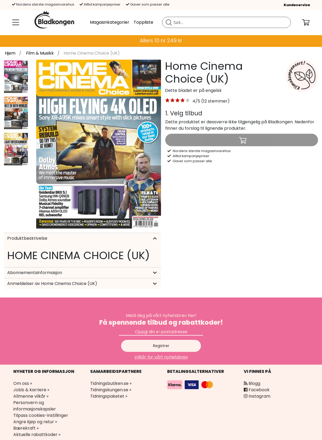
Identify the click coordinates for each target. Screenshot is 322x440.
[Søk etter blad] (169, 22)
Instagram (257, 396)
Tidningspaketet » (108, 396)
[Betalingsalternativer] (190, 384)
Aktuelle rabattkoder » (36, 434)
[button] (177, 101)
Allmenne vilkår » (30, 396)
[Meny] (14, 22)
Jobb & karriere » (31, 390)
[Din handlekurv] (310, 22)
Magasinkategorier (109, 22)
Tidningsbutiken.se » (110, 383)
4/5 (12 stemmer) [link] (211, 101)
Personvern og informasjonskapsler (34, 406)
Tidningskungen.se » (110, 390)
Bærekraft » (26, 428)
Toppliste (143, 22)
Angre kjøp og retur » (35, 422)
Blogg (252, 383)
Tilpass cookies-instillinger (40, 415)
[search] (226, 22)
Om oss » (22, 383)
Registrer (161, 345)
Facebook (257, 390)
